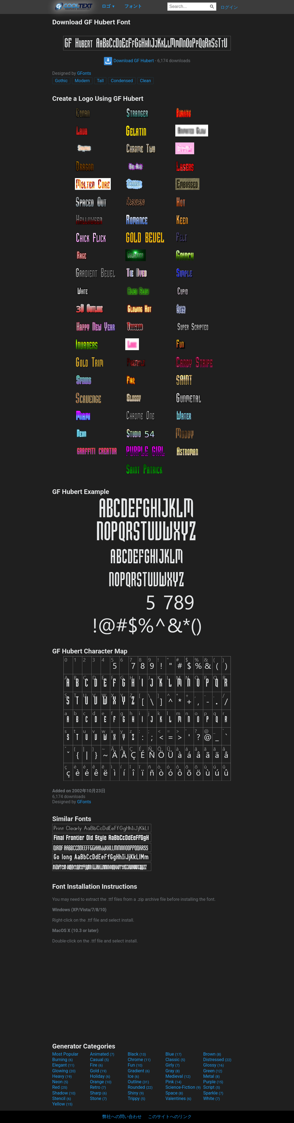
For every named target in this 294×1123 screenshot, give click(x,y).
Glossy (213, 1065)
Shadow (63, 1093)
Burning (62, 1059)
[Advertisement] (26, 100)
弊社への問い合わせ (122, 1116)
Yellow (62, 1104)
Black (137, 1054)
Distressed (217, 1059)
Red (59, 1087)
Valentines (178, 1098)
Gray (172, 1070)
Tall (100, 80)
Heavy (62, 1076)
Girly (172, 1065)
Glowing (63, 1070)
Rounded (140, 1087)
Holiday (100, 1076)
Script (211, 1087)
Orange (101, 1081)
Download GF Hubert (129, 60)
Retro (98, 1087)
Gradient (139, 1070)
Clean (145, 80)
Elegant (63, 1065)
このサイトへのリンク (170, 1116)
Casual (99, 1059)
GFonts (84, 73)
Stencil (61, 1098)
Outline (138, 1081)
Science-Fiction (183, 1087)
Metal (211, 1076)
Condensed (122, 80)
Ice (133, 1076)
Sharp (98, 1093)
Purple (213, 1081)
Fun (135, 1065)
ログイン (229, 7)
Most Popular (65, 1054)
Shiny (136, 1093)
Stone (98, 1098)
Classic (175, 1059)
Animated (102, 1054)
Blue (173, 1054)
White (211, 1098)
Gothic (61, 80)
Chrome (139, 1059)
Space (174, 1093)
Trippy (136, 1098)
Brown (212, 1054)
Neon (60, 1081)
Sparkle (213, 1093)
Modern (82, 80)
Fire (96, 1065)
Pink (173, 1081)
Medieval (178, 1076)
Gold (98, 1070)
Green (212, 1070)
